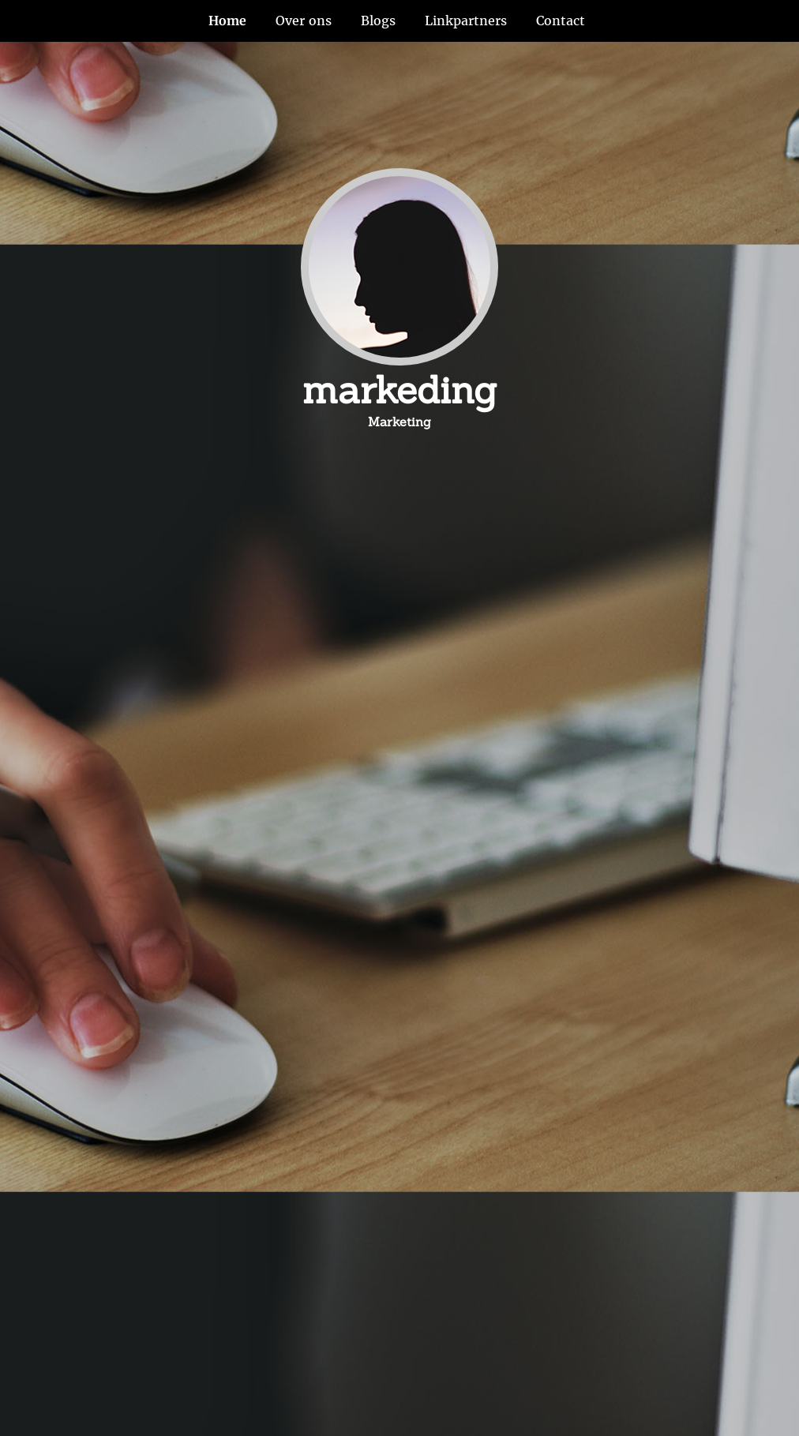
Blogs (378, 20)
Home (227, 20)
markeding (399, 390)
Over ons (304, 20)
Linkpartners (466, 20)
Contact (560, 20)
